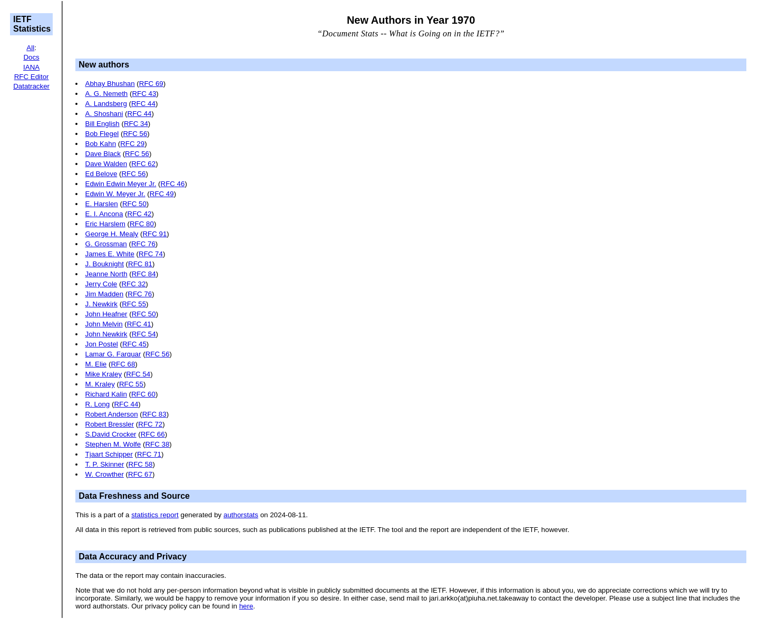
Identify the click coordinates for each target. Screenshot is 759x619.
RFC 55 (134, 304)
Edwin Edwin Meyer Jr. (121, 184)
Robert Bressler (109, 424)
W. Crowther (104, 474)
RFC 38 (157, 444)
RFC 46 (173, 184)
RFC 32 (133, 284)
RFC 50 (134, 204)
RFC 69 (151, 84)
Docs (31, 57)
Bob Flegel (102, 134)
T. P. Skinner (104, 464)
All (30, 48)
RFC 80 (142, 224)
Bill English (102, 124)
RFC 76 (143, 244)
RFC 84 (144, 274)
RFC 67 (140, 474)
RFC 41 (139, 324)
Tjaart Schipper (109, 454)
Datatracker (31, 86)
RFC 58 (141, 464)
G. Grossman (106, 244)
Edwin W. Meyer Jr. (115, 194)
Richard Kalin (106, 394)
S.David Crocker (111, 434)
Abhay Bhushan (110, 84)
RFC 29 (132, 144)
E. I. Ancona (104, 214)
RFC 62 (143, 164)
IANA (31, 67)
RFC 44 (143, 104)
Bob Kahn (100, 144)
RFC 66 (153, 434)
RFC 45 (134, 344)
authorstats (240, 515)
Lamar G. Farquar (113, 354)
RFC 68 (123, 364)
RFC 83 (154, 414)
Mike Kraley (103, 374)
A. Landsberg (106, 104)
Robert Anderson (111, 414)
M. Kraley (100, 384)
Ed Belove (101, 174)
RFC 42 (140, 214)
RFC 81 (140, 264)
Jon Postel (101, 344)
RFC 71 (149, 454)
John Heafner (106, 314)
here (246, 606)
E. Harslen (101, 204)
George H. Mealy (112, 234)
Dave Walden (106, 164)
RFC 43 (144, 94)
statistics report (155, 515)
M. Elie (96, 364)
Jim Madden (104, 294)
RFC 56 (135, 134)
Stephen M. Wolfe (113, 444)
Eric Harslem (105, 224)
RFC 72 (150, 424)
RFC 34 (136, 124)
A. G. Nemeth (106, 94)
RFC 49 (162, 194)
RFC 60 (143, 394)
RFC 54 (144, 334)
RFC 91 (154, 234)
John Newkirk (106, 334)
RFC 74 (151, 254)
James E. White (109, 254)
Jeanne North (106, 274)
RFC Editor (31, 77)
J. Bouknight (104, 264)
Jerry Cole (101, 284)
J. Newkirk (101, 304)
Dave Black (103, 154)
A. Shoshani (104, 114)
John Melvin (104, 324)
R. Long (97, 404)
